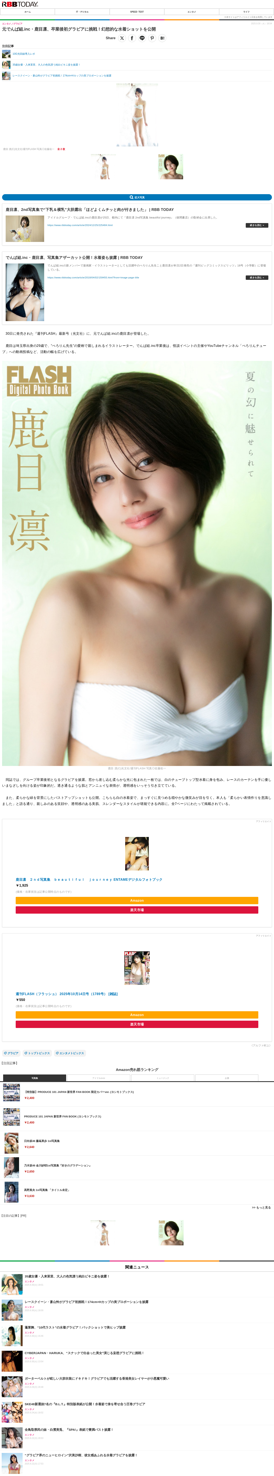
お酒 (227, 1078)
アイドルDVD (98, 1078)
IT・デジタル (82, 12)
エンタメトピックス (71, 1053)
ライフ (246, 12)
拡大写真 (140, 197)
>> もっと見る (261, 1207)
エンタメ (192, 12)
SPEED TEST (137, 12)
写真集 (35, 1078)
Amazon (137, 900)
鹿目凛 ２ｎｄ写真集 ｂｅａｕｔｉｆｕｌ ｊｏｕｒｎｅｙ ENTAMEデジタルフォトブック (89, 879)
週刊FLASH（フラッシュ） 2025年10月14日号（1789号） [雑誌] (67, 994)
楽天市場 (137, 910)
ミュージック (163, 1078)
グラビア (13, 1053)
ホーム (27, 12)
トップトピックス (39, 1053)
